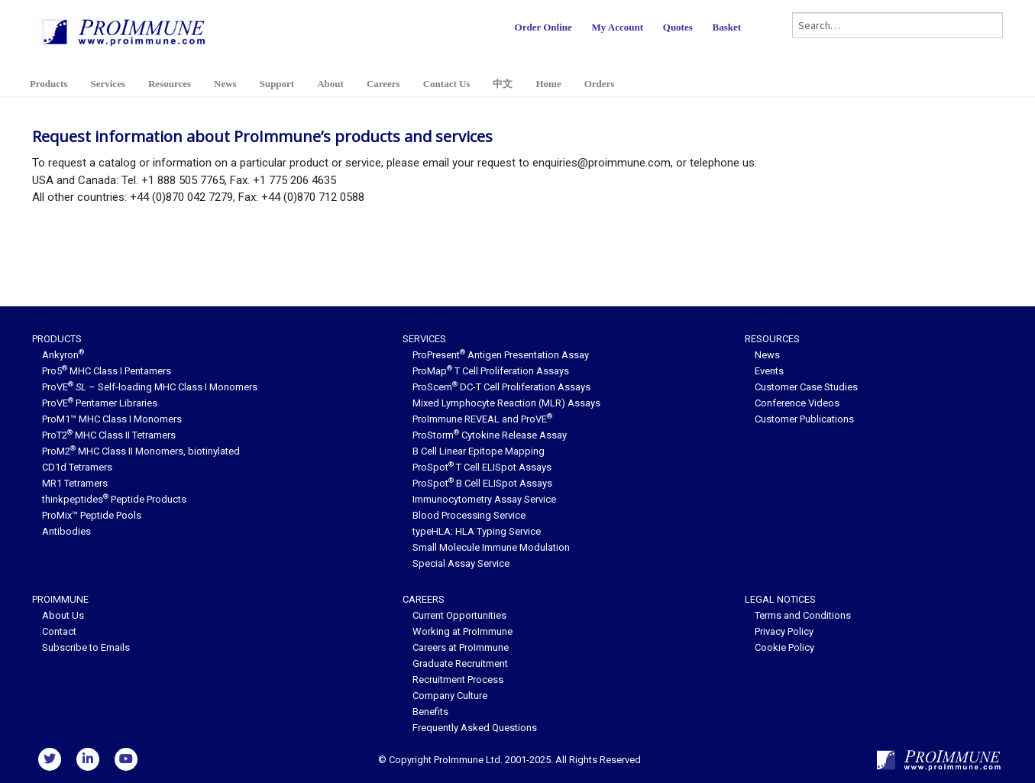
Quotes (678, 27)
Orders (599, 83)
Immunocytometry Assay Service (484, 499)
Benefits (430, 711)
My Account (618, 27)
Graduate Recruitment (460, 663)
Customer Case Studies (806, 387)
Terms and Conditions (803, 615)
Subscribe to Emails (86, 647)
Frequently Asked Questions (474, 727)
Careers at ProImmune (460, 647)
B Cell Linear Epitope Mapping (478, 451)
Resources (169, 83)
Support (277, 83)
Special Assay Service (460, 563)
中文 (503, 83)
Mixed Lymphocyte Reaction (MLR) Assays (506, 403)
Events (769, 371)
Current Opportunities (459, 615)
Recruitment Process (457, 679)
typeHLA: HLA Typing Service (476, 531)
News (225, 83)
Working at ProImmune (462, 631)
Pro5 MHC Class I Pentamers (106, 371)
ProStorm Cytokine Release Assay (489, 435)
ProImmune (60, 599)
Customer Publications (804, 419)
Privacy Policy (784, 631)
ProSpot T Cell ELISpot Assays (481, 467)
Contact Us (447, 83)
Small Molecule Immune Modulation (491, 547)
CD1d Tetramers (77, 467)
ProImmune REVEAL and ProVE (482, 419)
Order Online (543, 27)
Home (548, 83)
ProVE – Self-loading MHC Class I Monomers (149, 387)
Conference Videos (797, 403)
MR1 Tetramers (75, 483)
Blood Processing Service (469, 515)
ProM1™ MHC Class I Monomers (112, 419)
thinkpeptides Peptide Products (114, 499)
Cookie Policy (784, 647)
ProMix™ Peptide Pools (91, 515)
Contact (59, 631)
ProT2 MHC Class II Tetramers (109, 435)
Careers (383, 83)
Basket (727, 27)
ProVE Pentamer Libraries (99, 403)
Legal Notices (780, 599)
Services (107, 83)
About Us (63, 615)
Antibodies (66, 531)
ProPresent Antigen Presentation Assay (500, 355)
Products (49, 83)
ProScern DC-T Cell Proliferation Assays (501, 387)
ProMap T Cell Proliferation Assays (490, 371)
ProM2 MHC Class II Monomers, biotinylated (141, 451)
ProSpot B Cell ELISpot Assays (482, 483)
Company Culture (449, 695)
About (330, 83)
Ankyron (63, 355)
